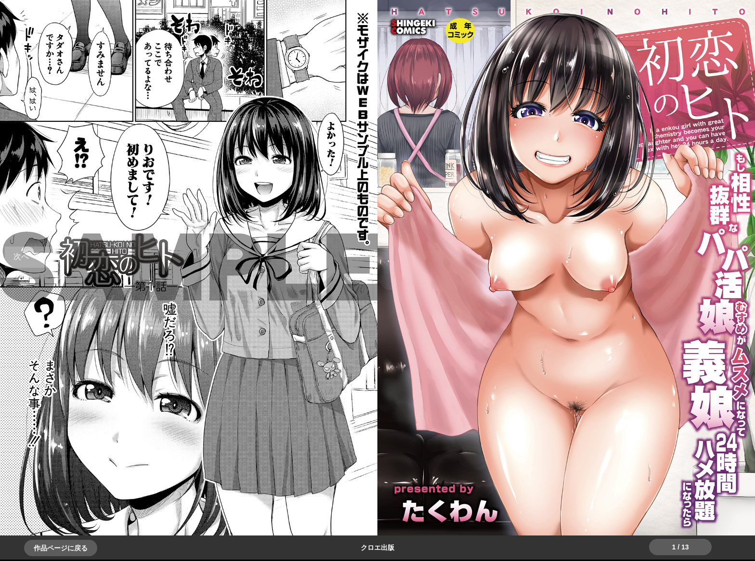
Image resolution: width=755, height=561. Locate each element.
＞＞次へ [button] (28, 256)
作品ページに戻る (61, 548)
